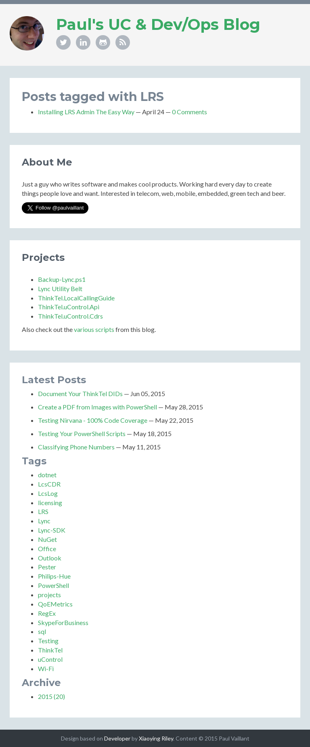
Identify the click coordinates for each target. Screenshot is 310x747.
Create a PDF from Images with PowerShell (97, 407)
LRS (43, 511)
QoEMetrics (55, 604)
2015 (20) (51, 696)
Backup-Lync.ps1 (62, 279)
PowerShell (53, 585)
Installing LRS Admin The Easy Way (86, 111)
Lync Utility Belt (60, 288)
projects (49, 594)
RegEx (47, 613)
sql (42, 631)
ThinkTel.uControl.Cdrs (70, 316)
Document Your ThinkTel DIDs (80, 393)
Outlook (49, 558)
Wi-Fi (46, 668)
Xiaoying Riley (156, 738)
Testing (48, 640)
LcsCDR (49, 484)
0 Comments (189, 111)
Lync (44, 521)
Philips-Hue (54, 576)
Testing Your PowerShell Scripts (82, 433)
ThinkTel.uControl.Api (68, 307)
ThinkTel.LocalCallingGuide (76, 298)
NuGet (47, 539)
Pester (47, 567)
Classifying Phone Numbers (76, 447)
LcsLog (48, 493)
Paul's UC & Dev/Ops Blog (158, 24)
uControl (50, 659)
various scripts (94, 329)
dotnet (47, 474)
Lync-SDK (51, 530)
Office (47, 548)
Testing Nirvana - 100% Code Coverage (92, 420)
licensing (50, 502)
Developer (117, 738)
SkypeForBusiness (63, 622)
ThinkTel (50, 650)
